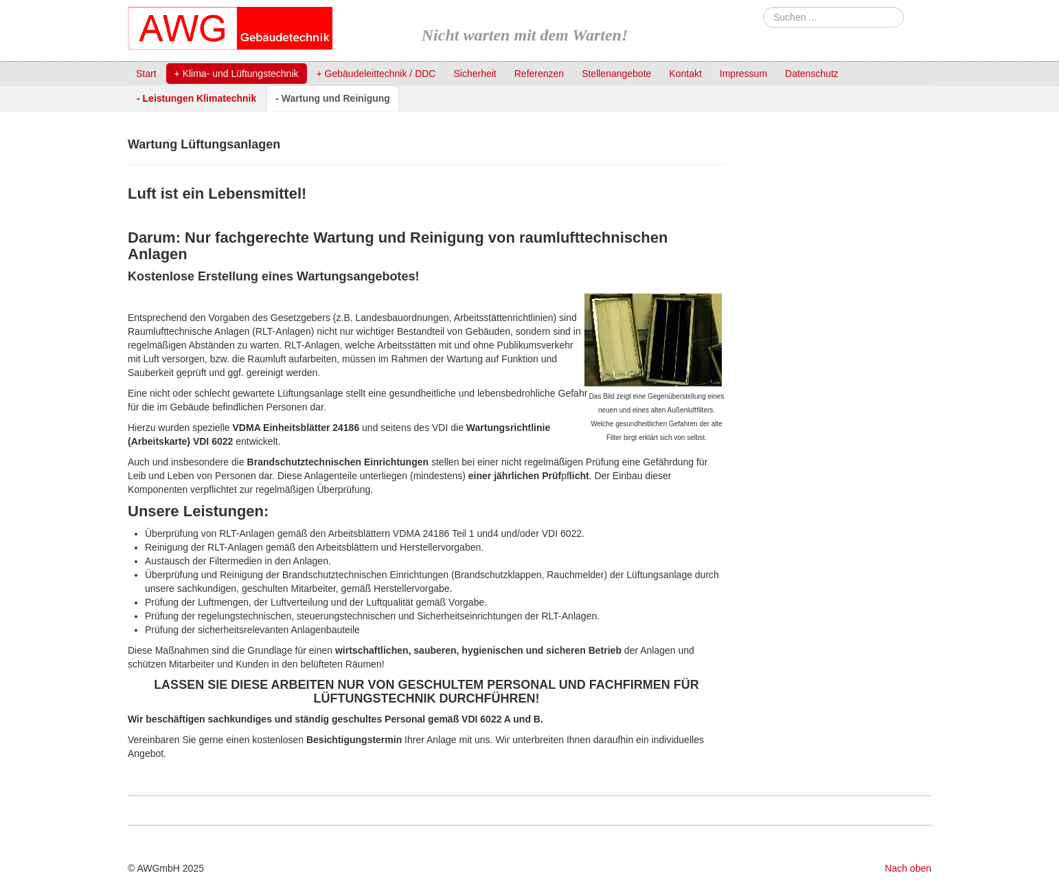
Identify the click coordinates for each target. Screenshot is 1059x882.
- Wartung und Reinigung (332, 98)
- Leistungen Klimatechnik (196, 98)
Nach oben (908, 868)
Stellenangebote (616, 73)
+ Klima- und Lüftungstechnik (236, 73)
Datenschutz (812, 73)
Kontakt (685, 73)
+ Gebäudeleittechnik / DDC (376, 73)
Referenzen (539, 73)
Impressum (743, 73)
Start (146, 73)
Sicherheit (474, 73)
